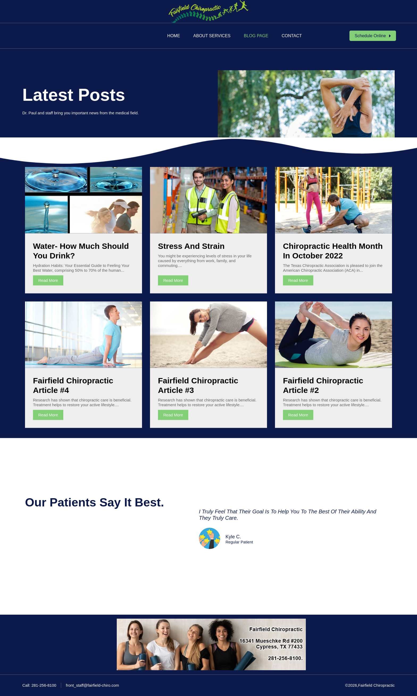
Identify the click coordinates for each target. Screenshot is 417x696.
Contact (292, 35)
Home (173, 35)
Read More (48, 280)
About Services (212, 35)
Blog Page (256, 35)
